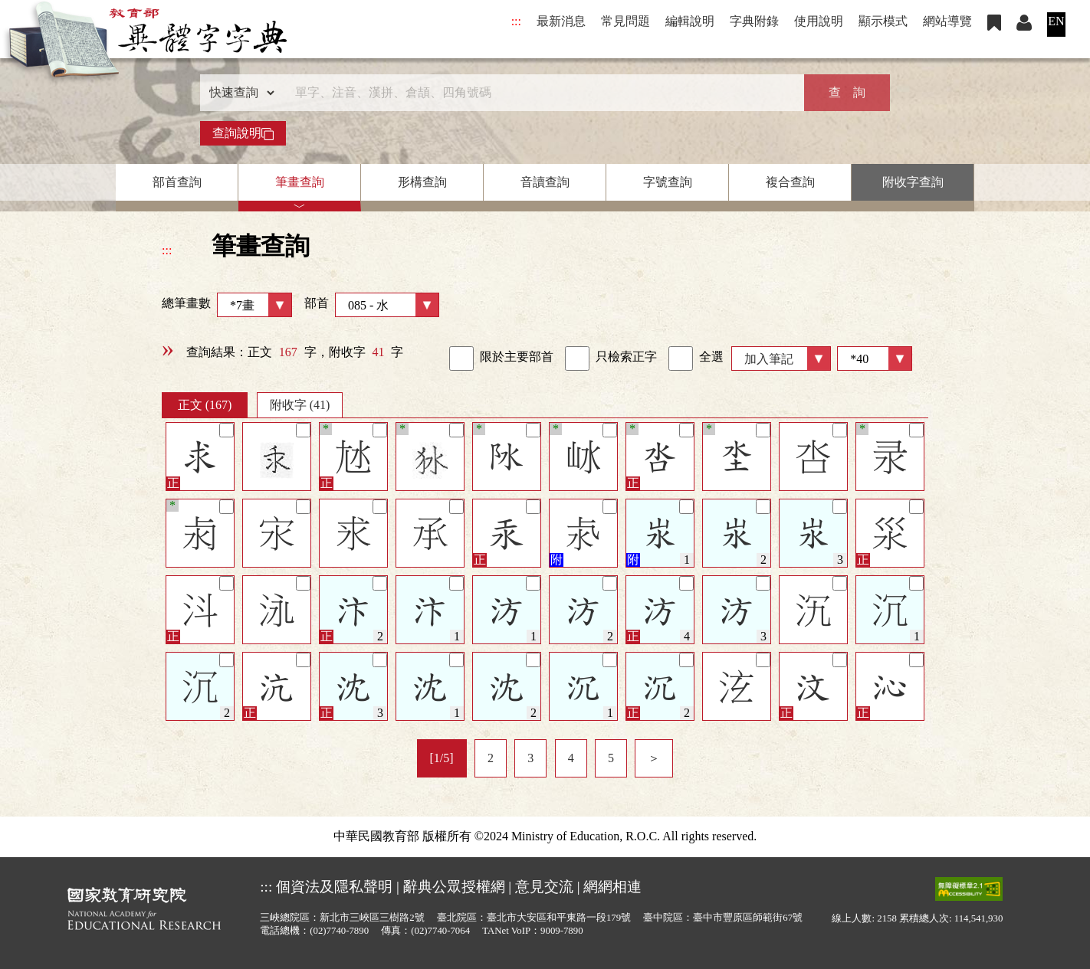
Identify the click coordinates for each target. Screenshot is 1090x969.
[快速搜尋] (540, 92)
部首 (371, 305)
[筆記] (226, 430)
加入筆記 (768, 358)
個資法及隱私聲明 (334, 887)
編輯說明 (689, 21)
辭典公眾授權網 (454, 887)
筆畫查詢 (299, 181)
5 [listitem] (611, 757)
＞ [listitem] (654, 757)
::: (516, 21)
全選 (696, 358)
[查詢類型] (238, 92)
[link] (461, 358)
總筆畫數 (227, 305)
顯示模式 (883, 21)
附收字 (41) (300, 404)
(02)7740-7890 (339, 930)
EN (1056, 21)
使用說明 (818, 21)
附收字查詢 (913, 181)
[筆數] (874, 358)
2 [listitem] (491, 757)
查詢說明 (243, 133)
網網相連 (612, 887)
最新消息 (561, 21)
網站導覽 (947, 21)
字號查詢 (667, 181)
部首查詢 (177, 181)
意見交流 (544, 887)
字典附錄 (754, 21)
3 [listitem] (530, 757)
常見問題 (625, 21)
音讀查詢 (545, 181)
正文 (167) (205, 404)
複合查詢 (790, 181)
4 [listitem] (571, 757)
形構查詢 (422, 181)
